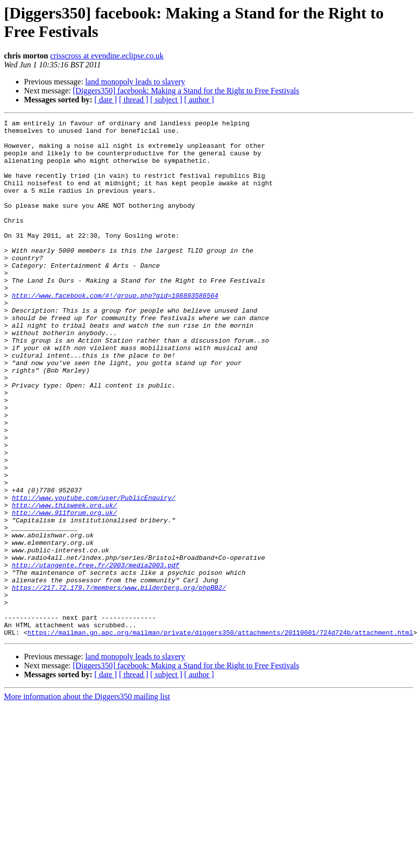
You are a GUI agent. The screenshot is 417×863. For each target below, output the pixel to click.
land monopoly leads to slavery (135, 81)
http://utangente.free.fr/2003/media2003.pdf (95, 654)
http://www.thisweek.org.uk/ (64, 582)
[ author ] (199, 99)
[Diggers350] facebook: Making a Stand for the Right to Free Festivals (186, 90)
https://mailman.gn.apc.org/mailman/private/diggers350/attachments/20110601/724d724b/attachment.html (220, 735)
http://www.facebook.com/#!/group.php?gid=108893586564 (115, 331)
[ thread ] (133, 99)
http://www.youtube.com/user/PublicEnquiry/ (94, 573)
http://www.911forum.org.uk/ (64, 591)
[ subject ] (166, 99)
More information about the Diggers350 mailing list (87, 800)
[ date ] (105, 99)
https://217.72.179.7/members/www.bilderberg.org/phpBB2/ (119, 681)
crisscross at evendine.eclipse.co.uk (106, 55)
